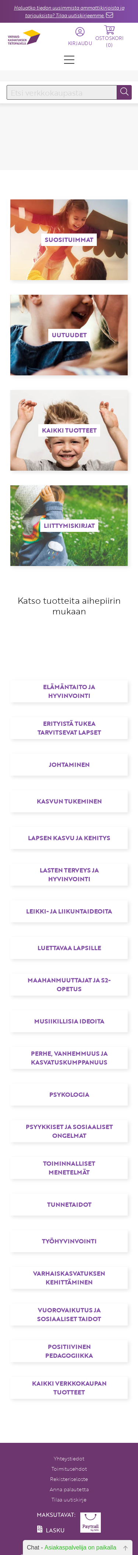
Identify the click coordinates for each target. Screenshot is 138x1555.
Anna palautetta (69, 1489)
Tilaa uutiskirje (69, 1499)
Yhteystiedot (69, 1458)
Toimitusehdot (69, 1469)
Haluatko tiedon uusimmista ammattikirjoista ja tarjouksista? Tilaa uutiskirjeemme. (69, 11)
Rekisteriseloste (69, 1479)
